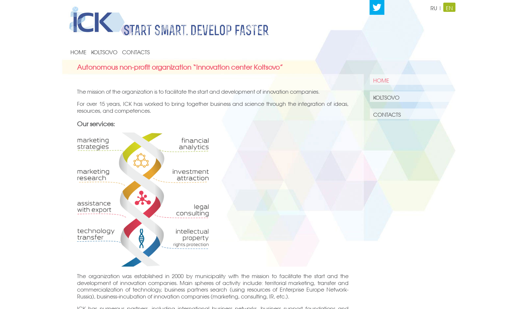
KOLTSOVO (104, 51)
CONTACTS (136, 51)
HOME (78, 51)
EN (449, 7)
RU (433, 7)
